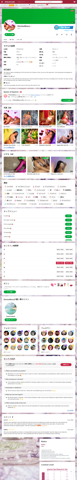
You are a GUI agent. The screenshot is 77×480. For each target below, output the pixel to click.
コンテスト (33, 5)
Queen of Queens (35, 95)
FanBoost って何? (68, 30)
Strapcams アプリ (42, 5)
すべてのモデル (4, 5)
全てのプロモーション (25, 5)
